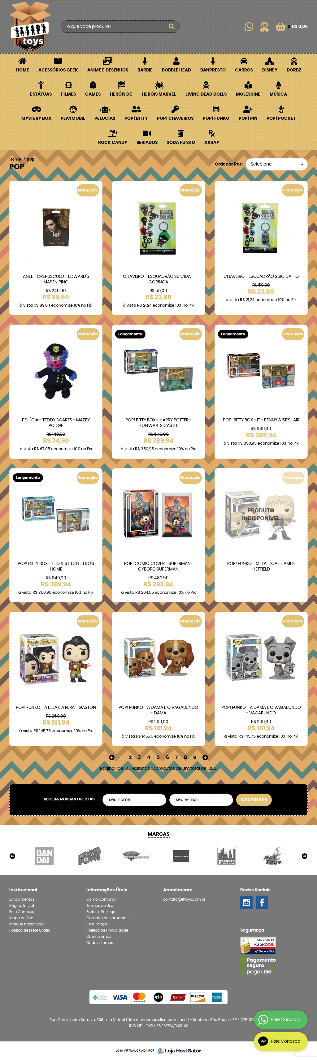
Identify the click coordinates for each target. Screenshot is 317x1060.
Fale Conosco (21, 912)
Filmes (68, 94)
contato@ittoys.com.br (184, 899)
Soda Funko (181, 142)
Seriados (147, 142)
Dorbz (294, 70)
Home (22, 70)
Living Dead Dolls (206, 94)
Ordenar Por (228, 164)
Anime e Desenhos (107, 70)
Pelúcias (104, 118)
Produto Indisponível (261, 515)
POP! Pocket (281, 118)
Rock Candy (112, 142)
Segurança (96, 924)
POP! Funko (216, 118)
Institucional (23, 890)
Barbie (145, 70)
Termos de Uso (99, 905)
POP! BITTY (136, 118)
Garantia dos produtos (107, 918)
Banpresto (213, 70)
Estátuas (41, 94)
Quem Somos (98, 936)
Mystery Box (36, 118)
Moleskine (248, 94)
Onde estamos (99, 943)
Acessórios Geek (58, 70)
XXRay (211, 142)
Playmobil (73, 118)
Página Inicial (21, 905)
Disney (269, 70)
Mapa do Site (21, 918)
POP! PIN (248, 118)
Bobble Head (176, 70)
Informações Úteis (106, 890)
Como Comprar (101, 899)
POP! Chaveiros (175, 118)
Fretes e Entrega (100, 912)
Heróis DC (121, 94)
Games (93, 94)
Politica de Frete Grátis (29, 930)
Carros (244, 70)
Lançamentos (21, 899)
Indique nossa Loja (26, 924)
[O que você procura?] (172, 26)
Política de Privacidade (107, 930)
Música (278, 94)
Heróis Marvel (159, 94)
